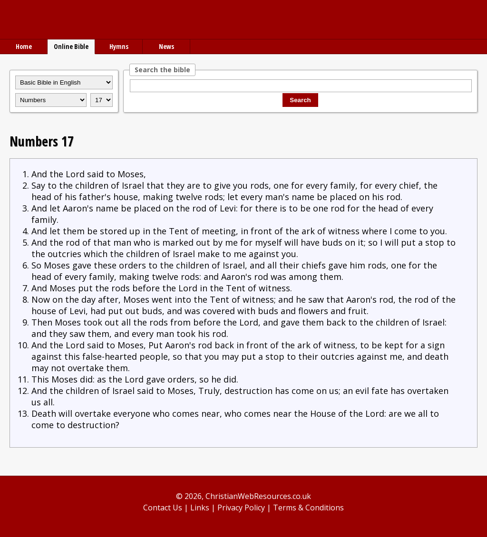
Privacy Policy (241, 507)
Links (199, 507)
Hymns (118, 46)
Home (24, 46)
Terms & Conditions (308, 507)
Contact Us (162, 507)
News (166, 46)
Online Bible (71, 46)
